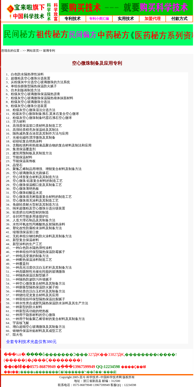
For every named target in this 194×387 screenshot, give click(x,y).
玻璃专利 (49, 50)
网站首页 (33, 50)
